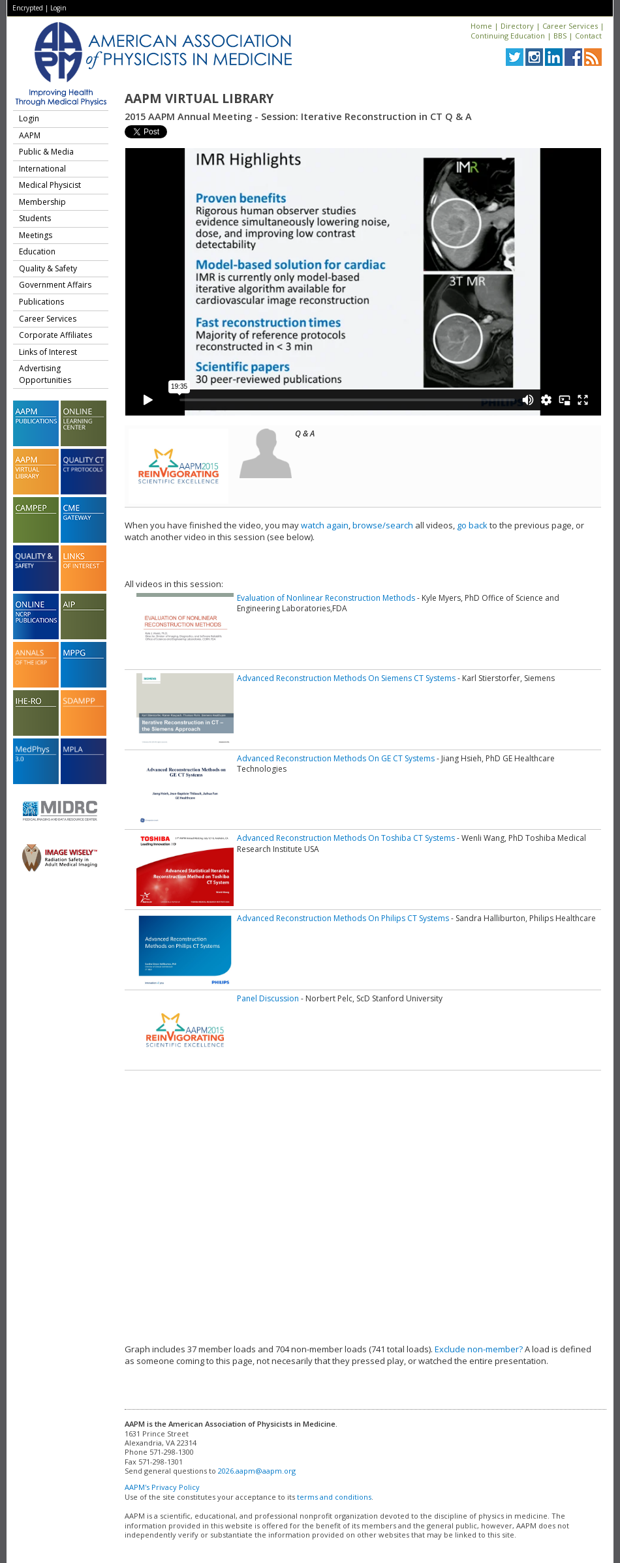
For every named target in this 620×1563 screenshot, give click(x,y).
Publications (41, 301)
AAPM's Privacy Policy (162, 1487)
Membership (42, 201)
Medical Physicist (50, 184)
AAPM (29, 135)
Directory (517, 26)
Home (481, 26)
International (42, 168)
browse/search (382, 525)
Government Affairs (55, 284)
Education (37, 251)
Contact (588, 35)
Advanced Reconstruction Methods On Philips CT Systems (343, 918)
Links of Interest (48, 351)
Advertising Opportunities (45, 374)
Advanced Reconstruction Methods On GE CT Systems (336, 758)
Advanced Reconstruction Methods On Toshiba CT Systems (346, 837)
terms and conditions (334, 1497)
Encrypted (27, 7)
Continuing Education (508, 35)
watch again (325, 525)
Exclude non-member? (479, 1349)
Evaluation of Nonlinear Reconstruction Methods (326, 597)
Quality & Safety (48, 268)
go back (472, 525)
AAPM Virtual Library (199, 98)
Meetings (35, 235)
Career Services (570, 26)
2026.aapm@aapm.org (257, 1471)
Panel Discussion (268, 998)
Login (58, 7)
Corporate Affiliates (55, 335)
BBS (559, 35)
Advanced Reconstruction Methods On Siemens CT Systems (346, 678)
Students (35, 218)
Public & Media (46, 151)
